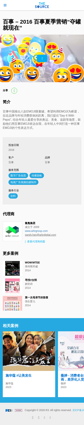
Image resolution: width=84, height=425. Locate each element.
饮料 (13, 195)
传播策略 (37, 175)
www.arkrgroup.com (36, 230)
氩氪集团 (30, 223)
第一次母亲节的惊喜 (36, 297)
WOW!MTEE (32, 262)
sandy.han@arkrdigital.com (40, 234)
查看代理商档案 (35, 242)
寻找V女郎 (31, 279)
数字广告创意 (18, 175)
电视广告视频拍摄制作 (23, 182)
